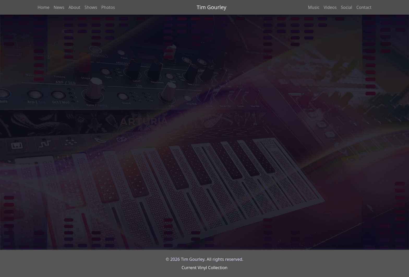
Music (314, 7)
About (74, 7)
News (59, 7)
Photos (108, 7)
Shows (91, 7)
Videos (330, 7)
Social (346, 7)
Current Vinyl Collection (204, 267)
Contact (363, 7)
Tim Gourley (211, 7)
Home (44, 7)
